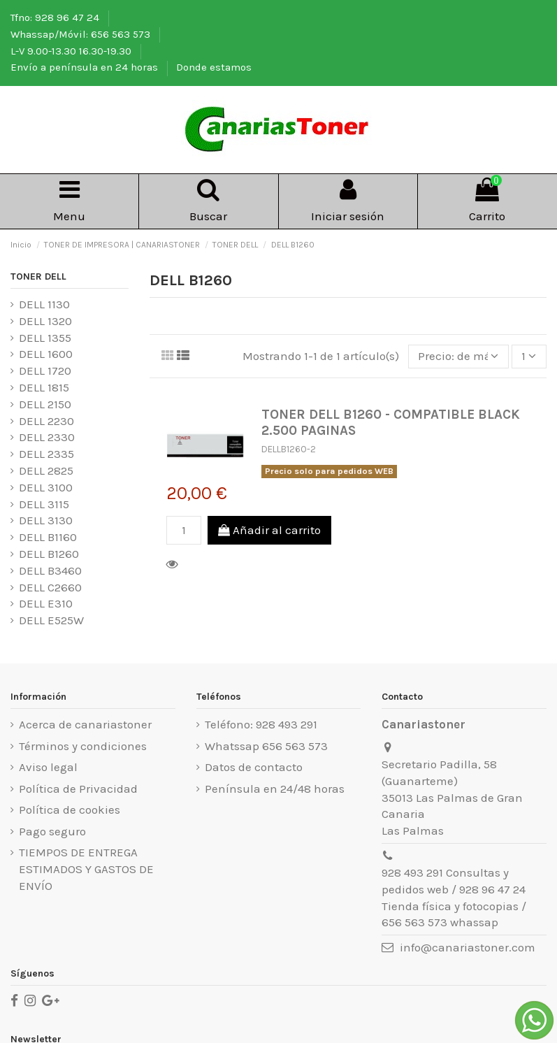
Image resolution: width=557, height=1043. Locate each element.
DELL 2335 (46, 454)
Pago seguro (52, 831)
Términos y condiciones (83, 746)
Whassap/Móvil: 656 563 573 (81, 34)
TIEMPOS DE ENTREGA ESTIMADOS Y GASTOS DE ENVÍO (86, 869)
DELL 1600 (46, 354)
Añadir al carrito (269, 530)
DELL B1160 (48, 537)
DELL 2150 (45, 404)
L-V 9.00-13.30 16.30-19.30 (72, 51)
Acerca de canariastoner (85, 724)
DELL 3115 (44, 504)
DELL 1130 (44, 304)
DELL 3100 (46, 487)
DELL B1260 (49, 554)
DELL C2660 (50, 587)
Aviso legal (48, 767)
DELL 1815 (44, 387)
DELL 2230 (46, 421)
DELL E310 (46, 603)
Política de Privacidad (78, 789)
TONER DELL (38, 276)
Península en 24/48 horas (275, 789)
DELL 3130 (46, 520)
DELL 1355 (45, 338)
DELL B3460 (50, 570)
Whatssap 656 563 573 (266, 746)
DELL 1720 (45, 370)
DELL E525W (51, 620)
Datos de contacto (254, 767)
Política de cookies (69, 810)
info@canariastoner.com (467, 947)
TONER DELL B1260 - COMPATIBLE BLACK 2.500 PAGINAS (390, 422)
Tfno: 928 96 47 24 (56, 17)
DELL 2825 (46, 470)
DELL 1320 (45, 321)
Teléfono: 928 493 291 (261, 724)
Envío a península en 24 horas (85, 67)
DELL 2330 (47, 437)
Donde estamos (214, 67)
